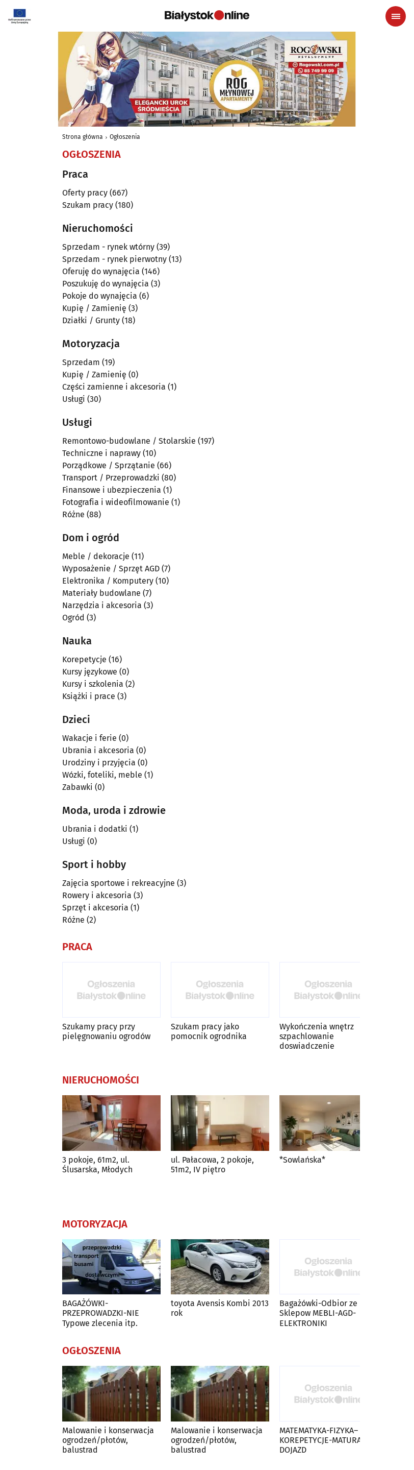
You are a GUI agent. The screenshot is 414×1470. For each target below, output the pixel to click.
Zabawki (77, 787)
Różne (73, 514)
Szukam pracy (87, 205)
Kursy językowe (89, 672)
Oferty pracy (85, 193)
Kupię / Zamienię (94, 308)
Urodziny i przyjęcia (99, 762)
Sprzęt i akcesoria (95, 907)
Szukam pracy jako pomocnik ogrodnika (209, 1031)
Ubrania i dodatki (94, 829)
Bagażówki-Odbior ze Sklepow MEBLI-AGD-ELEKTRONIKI (318, 1313)
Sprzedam (81, 362)
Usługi (73, 399)
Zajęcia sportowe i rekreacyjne (118, 883)
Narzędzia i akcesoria (102, 605)
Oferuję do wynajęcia (101, 271)
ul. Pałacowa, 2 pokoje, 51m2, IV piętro (212, 1164)
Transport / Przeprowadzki (111, 478)
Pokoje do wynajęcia (99, 296)
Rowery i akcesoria (97, 895)
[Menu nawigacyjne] (395, 16)
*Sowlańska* (302, 1160)
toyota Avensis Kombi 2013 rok (220, 1308)
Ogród (73, 617)
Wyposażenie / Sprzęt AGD (111, 568)
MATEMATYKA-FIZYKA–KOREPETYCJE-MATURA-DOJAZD (322, 1440)
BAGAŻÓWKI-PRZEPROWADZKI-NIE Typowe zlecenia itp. (100, 1313)
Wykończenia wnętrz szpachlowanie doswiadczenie (316, 1036)
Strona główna (82, 136)
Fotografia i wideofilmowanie (115, 502)
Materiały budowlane (101, 593)
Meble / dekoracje (96, 556)
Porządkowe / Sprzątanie (108, 465)
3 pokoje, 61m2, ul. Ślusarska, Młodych (97, 1164)
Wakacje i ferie (89, 738)
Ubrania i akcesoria (98, 750)
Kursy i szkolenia (92, 684)
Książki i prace (88, 696)
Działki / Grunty (91, 320)
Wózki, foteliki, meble (102, 775)
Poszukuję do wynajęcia (105, 283)
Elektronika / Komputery (107, 581)
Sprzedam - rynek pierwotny (114, 259)
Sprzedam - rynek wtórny (108, 247)
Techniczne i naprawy (101, 453)
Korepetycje (84, 659)
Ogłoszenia (125, 136)
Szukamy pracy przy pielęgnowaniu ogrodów (106, 1031)
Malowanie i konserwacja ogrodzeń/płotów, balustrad (108, 1440)
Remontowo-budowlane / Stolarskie (129, 441)
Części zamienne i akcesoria (114, 387)
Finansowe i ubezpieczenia (111, 490)
